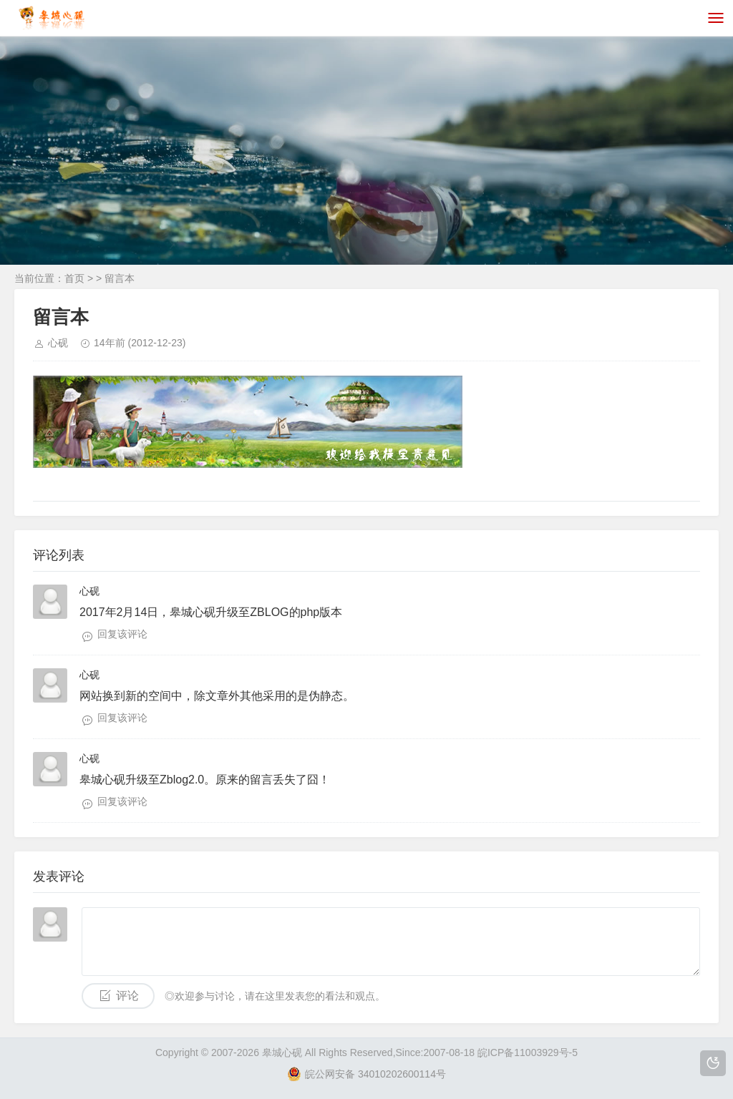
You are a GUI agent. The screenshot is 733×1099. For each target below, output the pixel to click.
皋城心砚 (282, 1052)
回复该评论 (122, 634)
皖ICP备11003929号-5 (527, 1052)
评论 (127, 996)
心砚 (58, 342)
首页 (74, 278)
